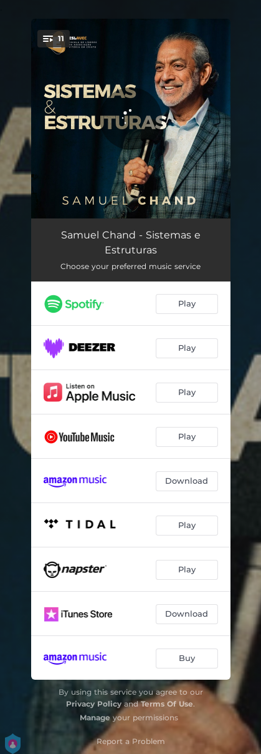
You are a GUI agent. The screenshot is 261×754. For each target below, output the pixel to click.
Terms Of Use (167, 703)
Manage (95, 717)
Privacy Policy (93, 703)
